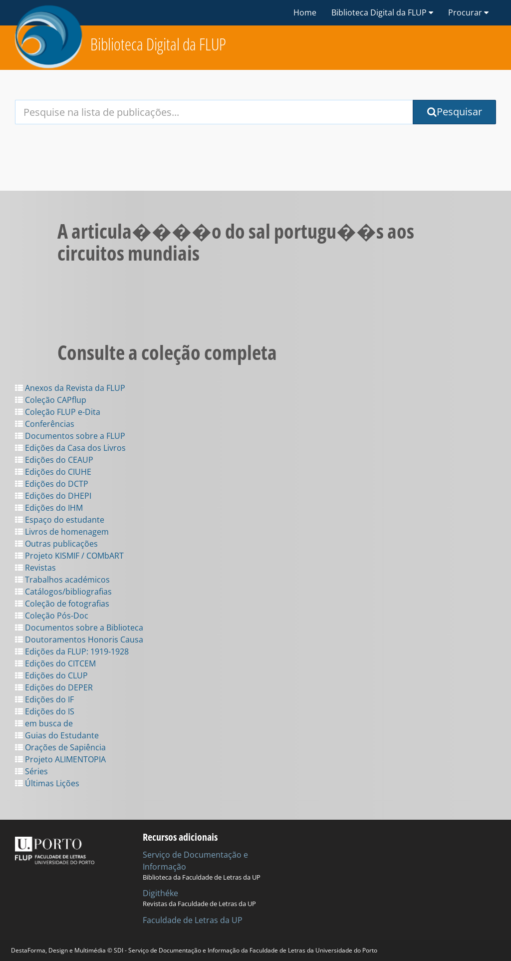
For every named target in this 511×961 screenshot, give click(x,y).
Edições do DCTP (51, 483)
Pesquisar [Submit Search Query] (454, 111)
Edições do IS (44, 711)
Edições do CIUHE (53, 471)
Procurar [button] (468, 12)
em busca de (44, 723)
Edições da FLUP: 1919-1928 (72, 651)
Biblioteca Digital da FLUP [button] (382, 12)
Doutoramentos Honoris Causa (79, 639)
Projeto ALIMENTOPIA (60, 759)
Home (304, 12)
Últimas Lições (47, 783)
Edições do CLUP (51, 675)
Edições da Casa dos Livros (70, 447)
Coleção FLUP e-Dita (57, 411)
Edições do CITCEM (55, 663)
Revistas (35, 567)
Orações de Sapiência (60, 747)
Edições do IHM (49, 507)
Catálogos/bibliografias (63, 591)
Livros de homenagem (62, 531)
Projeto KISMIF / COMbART (69, 555)
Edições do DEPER (54, 687)
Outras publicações (56, 543)
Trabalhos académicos (62, 579)
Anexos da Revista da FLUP (70, 387)
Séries (31, 771)
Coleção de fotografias (62, 603)
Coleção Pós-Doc (51, 615)
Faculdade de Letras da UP (193, 920)
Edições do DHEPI (53, 495)
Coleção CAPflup (50, 399)
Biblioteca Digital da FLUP (158, 44)
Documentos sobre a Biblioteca (79, 627)
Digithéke (160, 893)
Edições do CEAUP (54, 459)
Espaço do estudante (59, 519)
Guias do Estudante (57, 735)
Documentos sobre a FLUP (70, 435)
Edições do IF (44, 699)
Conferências (44, 423)
